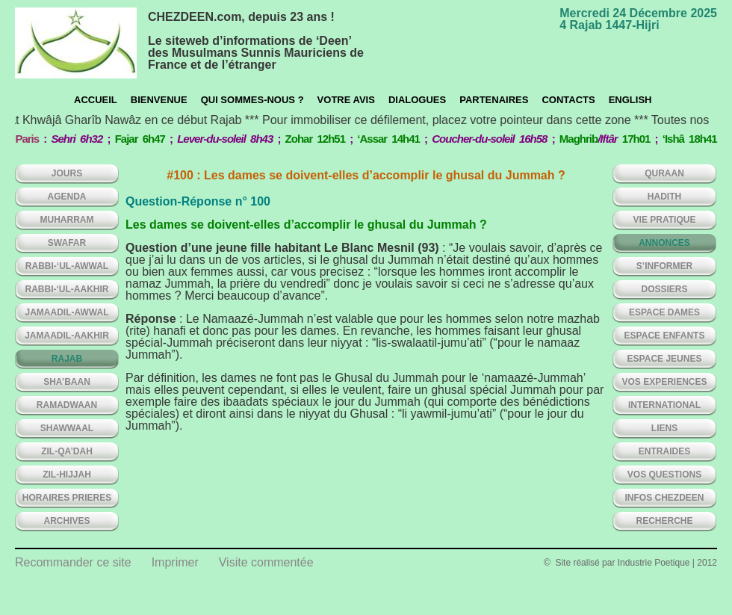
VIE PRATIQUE (664, 219)
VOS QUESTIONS (664, 474)
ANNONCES (664, 243)
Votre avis (346, 99)
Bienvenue (159, 99)
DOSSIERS (664, 289)
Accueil (95, 99)
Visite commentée (266, 562)
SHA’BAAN (66, 382)
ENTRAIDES (664, 451)
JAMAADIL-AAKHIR (67, 335)
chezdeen (76, 42)
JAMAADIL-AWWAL (67, 312)
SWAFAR (67, 243)
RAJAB (67, 358)
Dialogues (417, 99)
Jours (67, 173)
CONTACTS (568, 99)
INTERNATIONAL (664, 405)
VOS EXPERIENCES (664, 382)
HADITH (664, 196)
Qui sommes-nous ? (252, 99)
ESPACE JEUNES (664, 358)
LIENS (664, 428)
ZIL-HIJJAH (67, 474)
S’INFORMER (664, 266)
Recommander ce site (73, 562)
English (630, 99)
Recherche (664, 521)
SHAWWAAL (66, 428)
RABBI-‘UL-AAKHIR (67, 289)
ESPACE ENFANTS (664, 335)
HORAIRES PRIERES (66, 497)
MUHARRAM (67, 219)
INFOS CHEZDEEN (664, 497)
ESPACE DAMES (664, 312)
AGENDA (66, 196)
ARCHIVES (66, 521)
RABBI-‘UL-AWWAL (66, 266)
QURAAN (664, 173)
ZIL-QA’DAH (67, 451)
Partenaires (493, 99)
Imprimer (175, 562)
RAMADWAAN (67, 405)
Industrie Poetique (654, 562)
